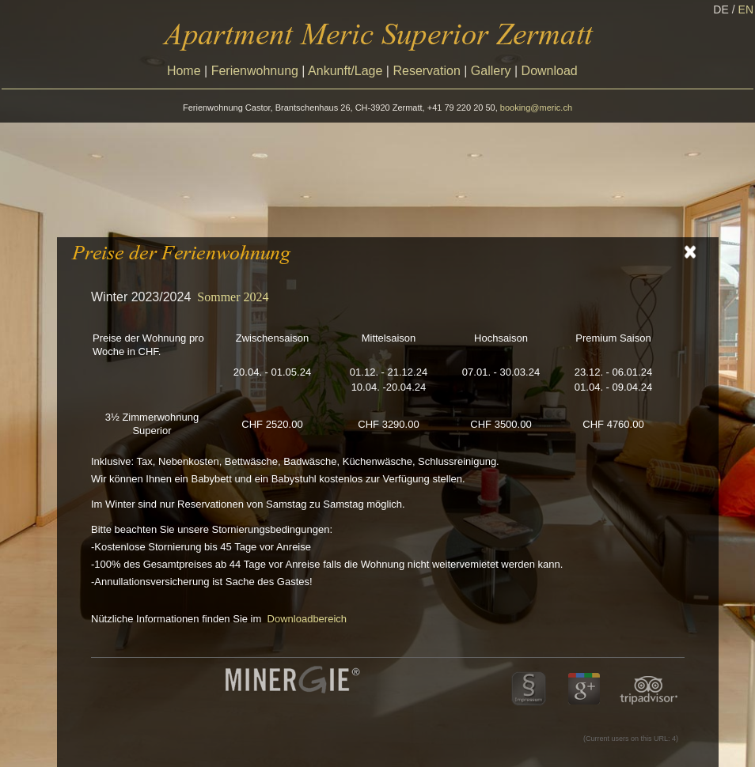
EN (745, 9)
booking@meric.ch (536, 107)
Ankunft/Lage (345, 70)
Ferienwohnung (254, 70)
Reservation (426, 70)
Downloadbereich (307, 619)
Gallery (491, 70)
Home (184, 70)
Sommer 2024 (232, 297)
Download (550, 70)
